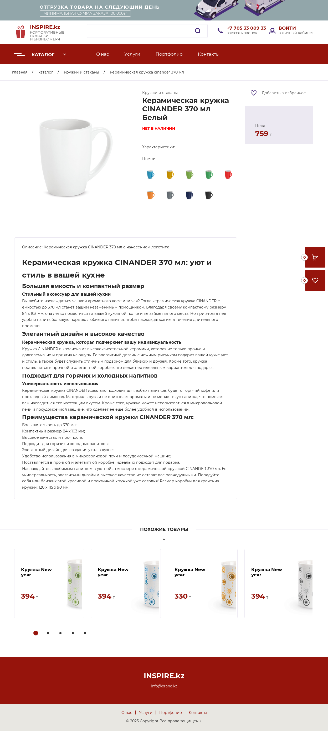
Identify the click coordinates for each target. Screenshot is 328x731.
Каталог (43, 54)
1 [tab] (36, 633)
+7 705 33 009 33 (246, 28)
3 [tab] (61, 633)
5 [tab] (85, 633)
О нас (102, 54)
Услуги (132, 54)
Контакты (208, 54)
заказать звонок (242, 33)
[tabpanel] (49, 583)
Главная (19, 72)
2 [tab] (48, 633)
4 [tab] (73, 633)
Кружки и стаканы (81, 72)
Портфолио (169, 54)
